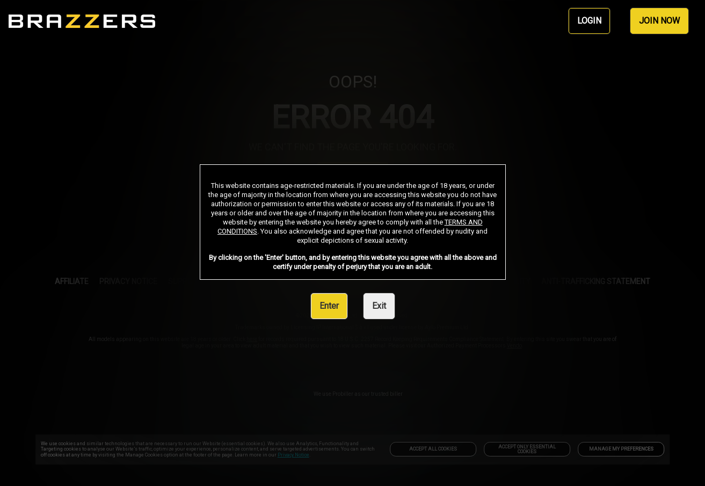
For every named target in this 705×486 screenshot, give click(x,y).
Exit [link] (379, 306)
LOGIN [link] (589, 21)
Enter (329, 306)
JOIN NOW (659, 21)
